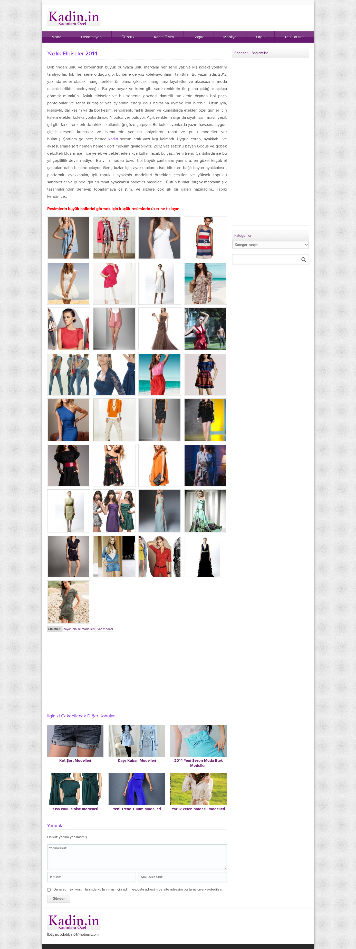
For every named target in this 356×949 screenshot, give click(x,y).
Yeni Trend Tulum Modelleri (137, 809)
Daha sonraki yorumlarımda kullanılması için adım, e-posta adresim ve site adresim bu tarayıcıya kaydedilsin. (138, 889)
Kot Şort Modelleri (75, 760)
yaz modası (105, 629)
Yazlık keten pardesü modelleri (198, 809)
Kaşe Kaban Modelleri (137, 760)
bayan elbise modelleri (79, 629)
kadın (113, 139)
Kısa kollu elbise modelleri (75, 809)
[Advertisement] (137, 671)
